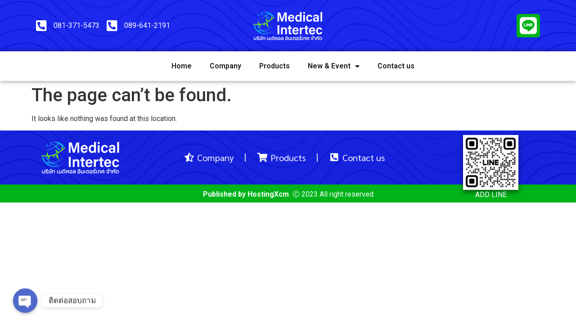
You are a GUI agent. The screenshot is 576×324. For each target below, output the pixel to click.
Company (225, 66)
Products (274, 66)
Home (181, 66)
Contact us (396, 66)
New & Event (334, 66)
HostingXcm (268, 194)
